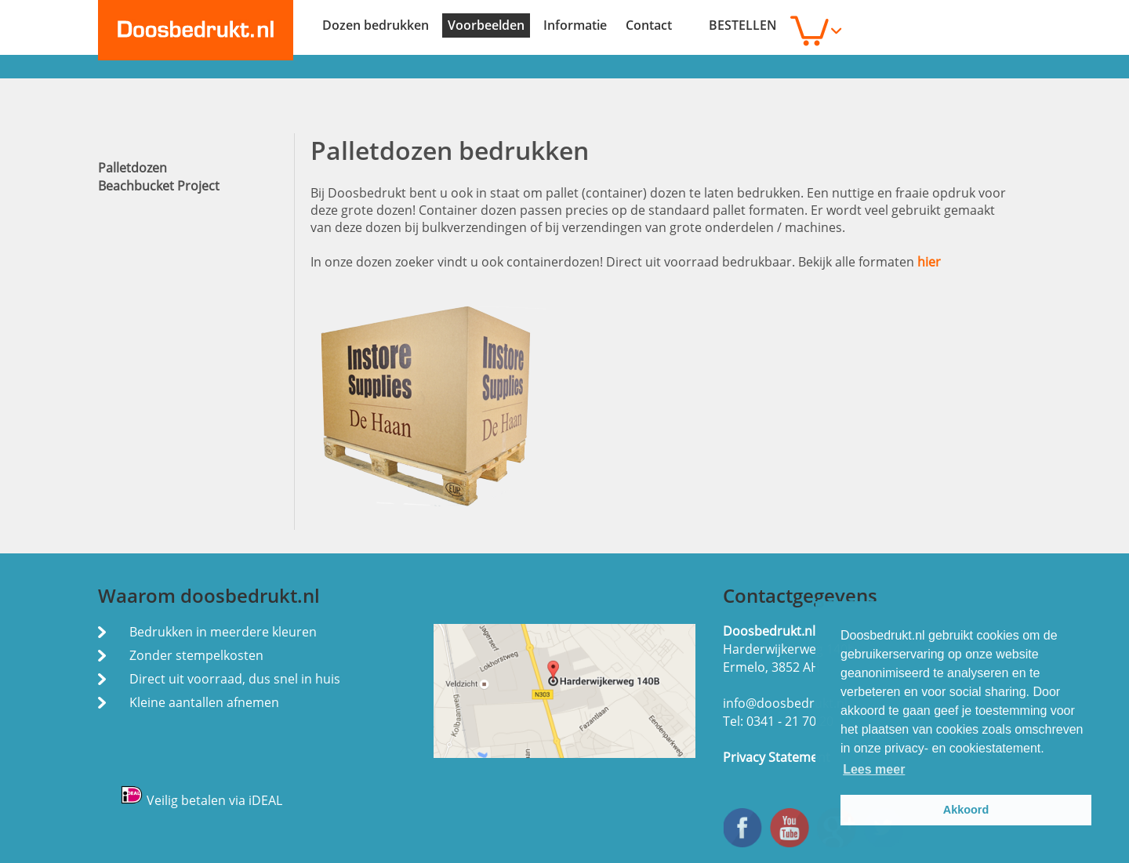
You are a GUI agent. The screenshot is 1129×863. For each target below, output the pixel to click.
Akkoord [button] (966, 809)
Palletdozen (132, 167)
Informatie (575, 25)
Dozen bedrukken (375, 25)
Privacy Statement (776, 757)
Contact (649, 25)
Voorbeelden (486, 25)
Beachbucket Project (159, 185)
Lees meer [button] (874, 769)
